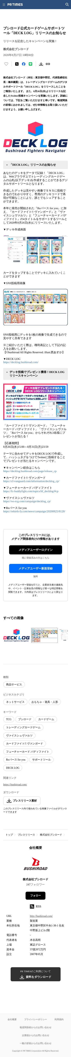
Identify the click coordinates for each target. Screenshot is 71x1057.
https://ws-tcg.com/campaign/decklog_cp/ (27, 501)
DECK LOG (12, 767)
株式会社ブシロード (51, 834)
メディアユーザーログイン (36, 549)
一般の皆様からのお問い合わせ (35, 1043)
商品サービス (14, 684)
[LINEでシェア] (30, 64)
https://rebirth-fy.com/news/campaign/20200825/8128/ (34, 511)
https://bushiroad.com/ (15, 784)
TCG (8, 719)
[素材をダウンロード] (41, 64)
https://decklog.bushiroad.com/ (20, 362)
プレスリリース (26, 834)
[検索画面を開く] (67, 4)
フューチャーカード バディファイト (27, 751)
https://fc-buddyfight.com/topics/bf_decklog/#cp (30, 491)
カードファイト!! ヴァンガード (24, 743)
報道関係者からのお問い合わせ (35, 1027)
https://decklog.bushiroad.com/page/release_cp (30, 471)
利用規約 (59, 1019)
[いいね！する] (6, 64)
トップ (9, 834)
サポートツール (41, 759)
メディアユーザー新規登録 (36, 568)
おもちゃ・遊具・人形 (44, 702)
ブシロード (24, 719)
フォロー (35, 895)
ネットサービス (15, 702)
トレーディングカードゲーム (23, 727)
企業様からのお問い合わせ (35, 1035)
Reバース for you (15, 759)
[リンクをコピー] (48, 64)
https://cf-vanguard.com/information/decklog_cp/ (31, 481)
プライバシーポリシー (35, 1019)
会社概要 (12, 1019)
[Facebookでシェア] (24, 64)
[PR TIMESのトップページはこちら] (15, 4)
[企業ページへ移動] (35, 865)
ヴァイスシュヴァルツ (19, 735)
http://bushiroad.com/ (41, 916)
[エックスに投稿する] (17, 64)
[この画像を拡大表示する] (16, 635)
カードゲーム (46, 719)
